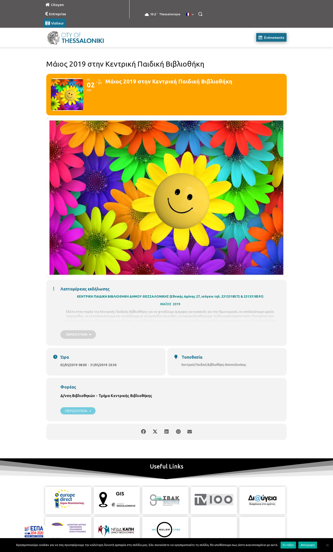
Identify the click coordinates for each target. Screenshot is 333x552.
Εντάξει (288, 544)
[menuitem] (190, 14)
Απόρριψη (308, 544)
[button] (200, 14)
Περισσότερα (78, 411)
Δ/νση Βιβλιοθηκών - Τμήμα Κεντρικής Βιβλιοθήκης (106, 396)
